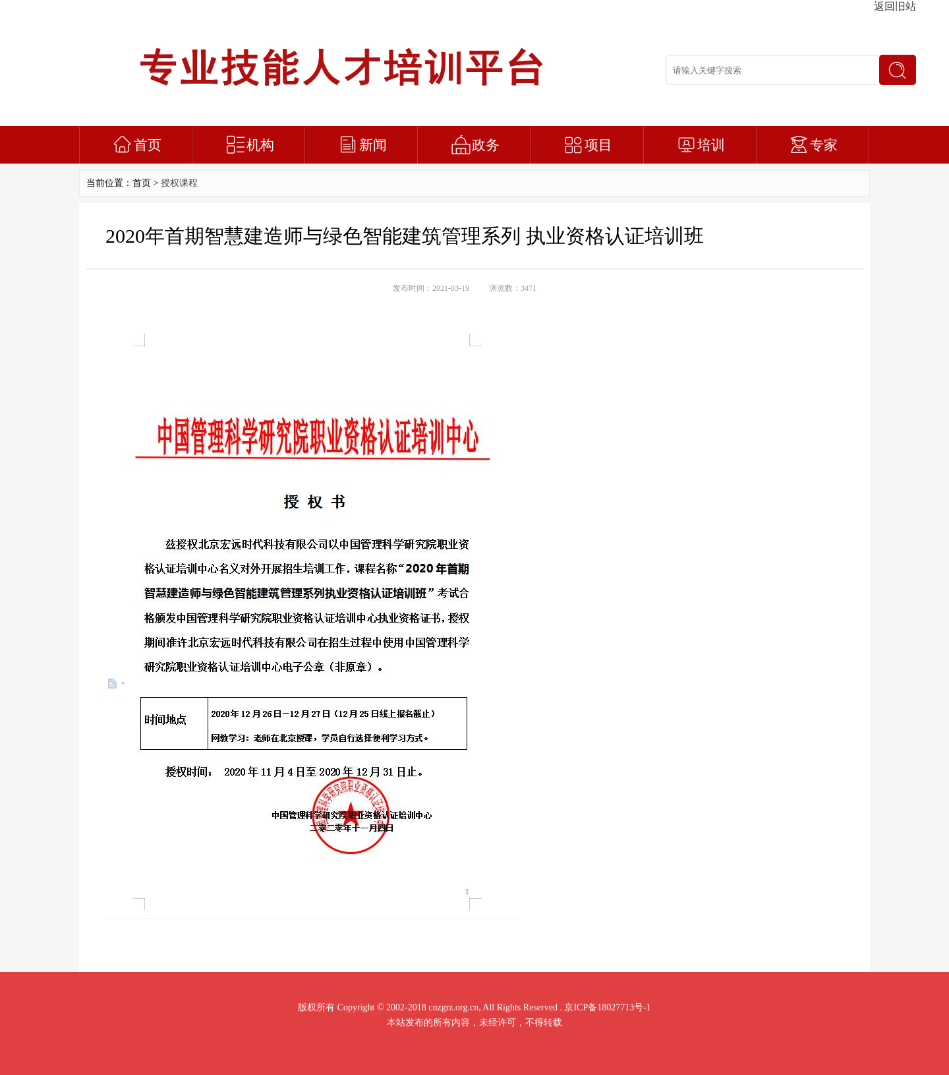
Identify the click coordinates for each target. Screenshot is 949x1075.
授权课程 (179, 183)
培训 (711, 145)
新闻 (373, 145)
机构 (260, 145)
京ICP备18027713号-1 (607, 1007)
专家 (824, 145)
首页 (147, 145)
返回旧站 (895, 6)
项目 (598, 145)
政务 (486, 145)
